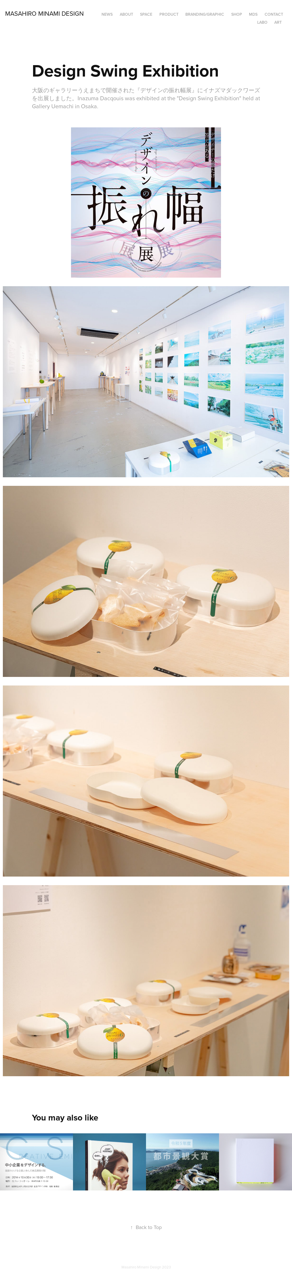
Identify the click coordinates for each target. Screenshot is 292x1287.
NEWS (107, 14)
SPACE (146, 14)
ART (278, 22)
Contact (274, 14)
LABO (262, 22)
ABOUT (126, 14)
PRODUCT (169, 14)
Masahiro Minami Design (44, 13)
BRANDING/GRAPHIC (204, 14)
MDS (253, 14)
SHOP (236, 14)
